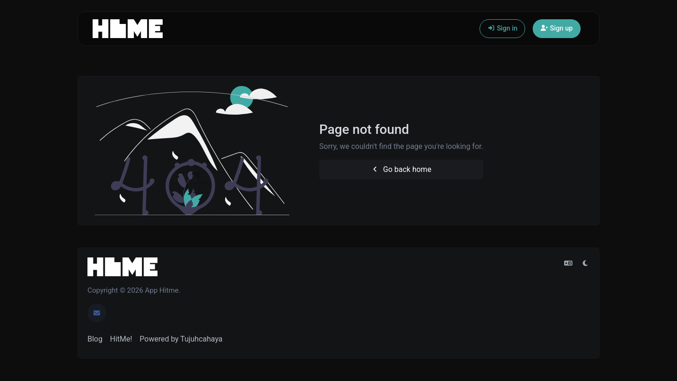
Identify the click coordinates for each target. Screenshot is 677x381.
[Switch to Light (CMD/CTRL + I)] (585, 263)
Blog (94, 338)
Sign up (557, 28)
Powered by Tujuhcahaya (181, 338)
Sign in (502, 28)
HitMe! (121, 338)
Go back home (401, 169)
